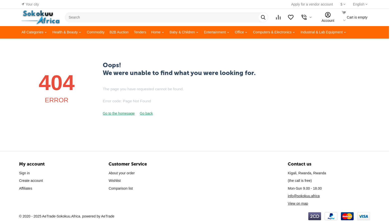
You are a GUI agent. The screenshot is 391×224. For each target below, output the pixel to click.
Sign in (24, 173)
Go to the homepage (119, 113)
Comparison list (121, 188)
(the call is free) (300, 181)
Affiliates (25, 188)
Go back (146, 113)
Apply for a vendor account (312, 4)
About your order (122, 173)
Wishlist (115, 181)
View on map (298, 203)
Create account (31, 181)
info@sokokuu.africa (304, 196)
